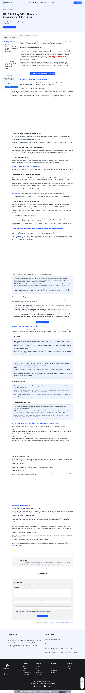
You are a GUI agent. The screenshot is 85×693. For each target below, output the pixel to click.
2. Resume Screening (11, 56)
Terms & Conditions (27, 672)
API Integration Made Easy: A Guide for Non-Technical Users (23, 638)
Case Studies (39, 674)
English (7, 674)
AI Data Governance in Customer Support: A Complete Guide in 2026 (61, 642)
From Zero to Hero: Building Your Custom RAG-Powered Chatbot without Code (22, 646)
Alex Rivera (23, 560)
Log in (71, 2)
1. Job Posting (9, 53)
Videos (49, 2)
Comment (17, 587)
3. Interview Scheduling (11, 58)
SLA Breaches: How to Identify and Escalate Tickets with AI (60, 646)
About (53, 2)
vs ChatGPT (54, 670)
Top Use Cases (8, 51)
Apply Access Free (9, 27)
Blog (37, 668)
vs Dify (52, 668)
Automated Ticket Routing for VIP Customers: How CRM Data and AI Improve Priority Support (61, 638)
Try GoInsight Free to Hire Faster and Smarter (42, 73)
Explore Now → (11, 87)
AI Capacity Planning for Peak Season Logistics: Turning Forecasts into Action (59, 649)
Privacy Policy (26, 670)
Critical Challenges (9, 44)
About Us (25, 666)
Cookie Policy (26, 674)
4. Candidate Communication (10, 60)
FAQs (6, 68)
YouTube (69, 666)
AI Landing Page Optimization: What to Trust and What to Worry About (61, 653)
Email (44, 599)
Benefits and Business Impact (10, 42)
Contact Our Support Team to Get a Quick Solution (61, 622)
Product (31, 2)
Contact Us (25, 668)
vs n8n (52, 666)
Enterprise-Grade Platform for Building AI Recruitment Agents (11, 48)
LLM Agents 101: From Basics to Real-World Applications (22, 643)
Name (16, 599)
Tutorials (38, 666)
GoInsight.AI (18, 236)
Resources (43, 2)
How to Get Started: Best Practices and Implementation (11, 65)
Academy (11, 9)
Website (16, 605)
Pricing (36, 2)
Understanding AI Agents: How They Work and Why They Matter (24, 640)
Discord (68, 668)
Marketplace (39, 672)
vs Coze (53, 672)
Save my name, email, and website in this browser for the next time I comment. (33, 611)
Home (4, 9)
